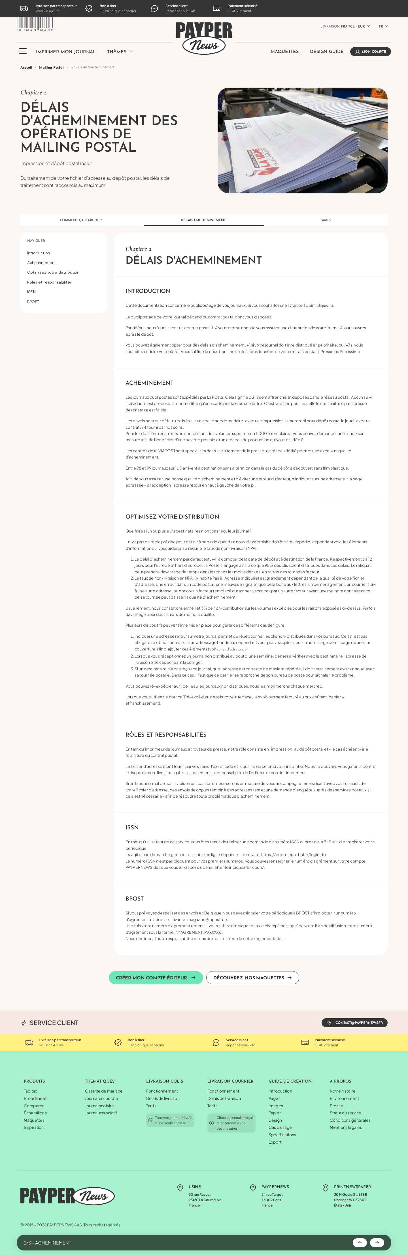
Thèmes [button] (120, 51)
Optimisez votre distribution (53, 272)
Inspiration (34, 1127)
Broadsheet (35, 1098)
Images (276, 1105)
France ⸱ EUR (342, 26)
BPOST (33, 301)
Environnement (344, 1098)
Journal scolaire (99, 1105)
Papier (275, 1112)
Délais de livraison (163, 1098)
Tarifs (325, 220)
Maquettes (285, 52)
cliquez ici (325, 306)
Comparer (34, 1105)
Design (275, 1120)
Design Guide (326, 52)
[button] (23, 54)
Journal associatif (101, 1112)
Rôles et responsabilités (49, 282)
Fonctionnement (162, 1090)
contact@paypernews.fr (354, 1022)
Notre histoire (343, 1090)
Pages (274, 1098)
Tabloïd (30, 1090)
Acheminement (41, 262)
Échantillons (35, 1112)
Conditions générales (350, 1120)
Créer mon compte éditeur (156, 978)
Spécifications (282, 1134)
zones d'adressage (231, 649)
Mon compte (370, 51)
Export (275, 1141)
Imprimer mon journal (66, 52)
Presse (336, 1105)
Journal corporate (101, 1098)
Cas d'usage (280, 1127)
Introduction (38, 252)
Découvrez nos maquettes (252, 978)
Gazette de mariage (104, 1090)
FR (381, 26)
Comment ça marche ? (81, 220)
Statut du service (345, 1112)
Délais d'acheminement (203, 220)
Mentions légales (346, 1127)
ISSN (31, 291)
